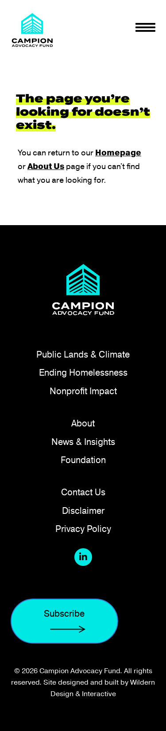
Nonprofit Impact (83, 390)
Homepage (118, 152)
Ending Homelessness (83, 372)
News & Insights (83, 441)
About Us (45, 166)
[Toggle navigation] (145, 27)
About (83, 423)
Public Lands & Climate (83, 354)
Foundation (83, 459)
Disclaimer (83, 510)
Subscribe (64, 621)
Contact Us (83, 492)
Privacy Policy (83, 528)
